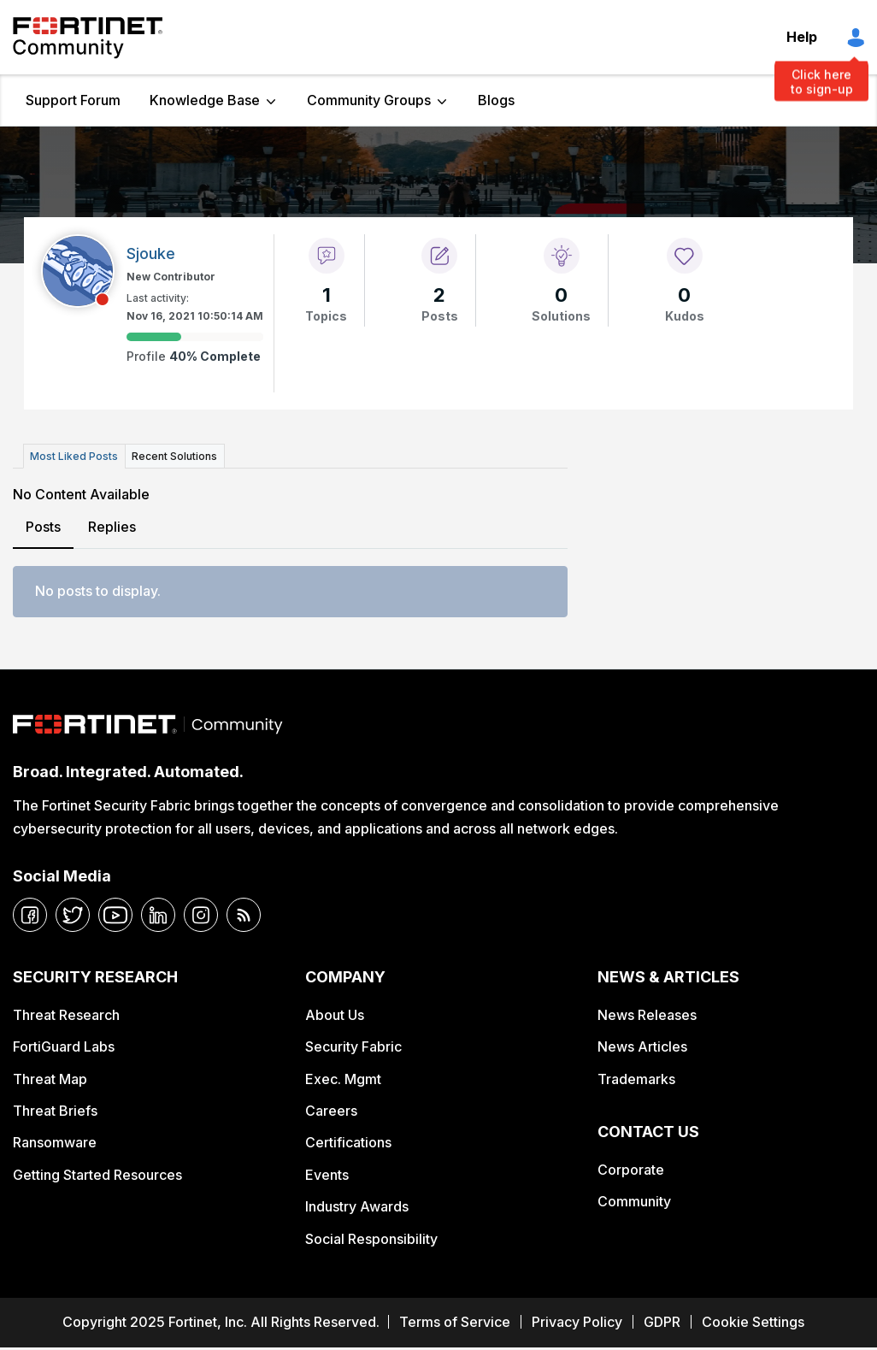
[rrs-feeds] (244, 915)
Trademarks (636, 1078)
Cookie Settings (753, 1321)
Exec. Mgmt (343, 1078)
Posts (43, 526)
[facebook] (30, 915)
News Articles (642, 1046)
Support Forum (73, 100)
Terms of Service (454, 1321)
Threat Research (66, 1014)
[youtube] (115, 915)
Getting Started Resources (97, 1174)
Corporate (630, 1168)
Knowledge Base (205, 100)
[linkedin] (158, 915)
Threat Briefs (55, 1110)
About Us (334, 1014)
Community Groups (369, 100)
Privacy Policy (577, 1321)
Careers (331, 1110)
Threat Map (50, 1078)
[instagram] (201, 915)
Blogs (496, 100)
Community (634, 1201)
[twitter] (73, 915)
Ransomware (55, 1142)
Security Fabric (353, 1046)
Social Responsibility (371, 1238)
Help (801, 36)
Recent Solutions (173, 456)
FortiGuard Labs (64, 1046)
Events (327, 1174)
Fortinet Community (87, 37)
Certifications (348, 1142)
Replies (112, 526)
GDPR (662, 1321)
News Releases (647, 1014)
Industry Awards (357, 1206)
